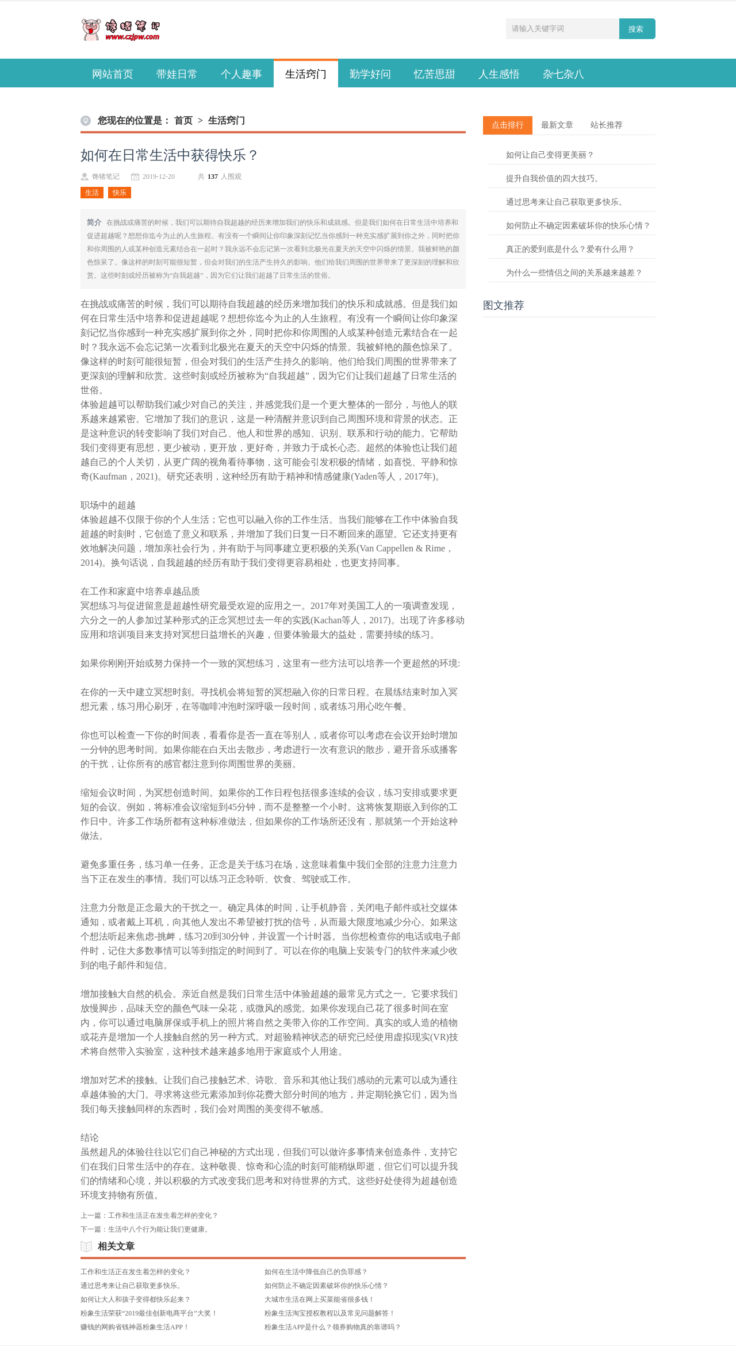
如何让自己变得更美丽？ (550, 155)
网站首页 (112, 74)
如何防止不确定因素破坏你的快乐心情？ (326, 1286)
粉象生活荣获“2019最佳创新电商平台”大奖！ (149, 1313)
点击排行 (508, 125)
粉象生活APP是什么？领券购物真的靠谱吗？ (332, 1327)
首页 (183, 120)
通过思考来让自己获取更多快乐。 (132, 1286)
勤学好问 (370, 74)
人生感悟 (499, 74)
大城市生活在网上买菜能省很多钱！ (319, 1299)
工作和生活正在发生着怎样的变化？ (163, 1215)
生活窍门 (306, 74)
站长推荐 (607, 125)
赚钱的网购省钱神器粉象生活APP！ (135, 1327)
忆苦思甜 (434, 74)
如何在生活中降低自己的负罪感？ (316, 1272)
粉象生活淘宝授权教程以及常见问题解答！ (330, 1313)
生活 (92, 193)
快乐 (119, 193)
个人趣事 (241, 74)
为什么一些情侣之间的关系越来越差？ (574, 273)
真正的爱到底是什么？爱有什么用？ (570, 249)
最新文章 (557, 125)
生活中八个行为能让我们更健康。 (160, 1229)
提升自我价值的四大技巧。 (554, 178)
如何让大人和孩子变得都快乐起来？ (135, 1299)
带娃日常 (177, 74)
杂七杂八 (563, 74)
